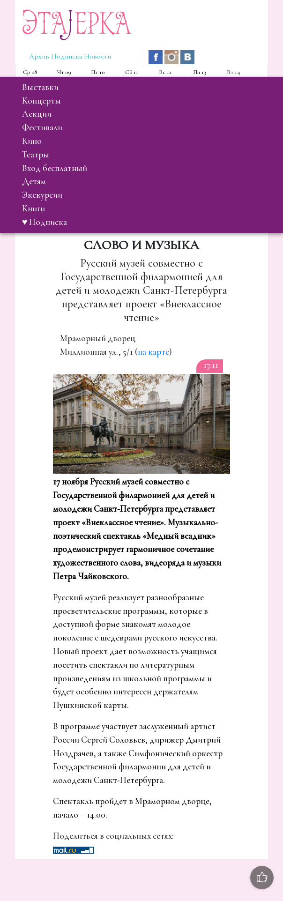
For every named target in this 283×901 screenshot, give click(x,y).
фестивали (42, 127)
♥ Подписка (44, 222)
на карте (153, 351)
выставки (40, 87)
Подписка (66, 56)
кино (32, 141)
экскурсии (42, 195)
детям (34, 181)
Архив (39, 56)
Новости (97, 56)
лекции (37, 113)
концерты (41, 100)
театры (35, 154)
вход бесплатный (54, 168)
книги (33, 208)
